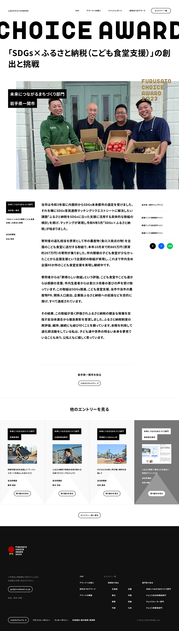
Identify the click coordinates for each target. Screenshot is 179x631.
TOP (77, 10)
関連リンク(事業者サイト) (152, 217)
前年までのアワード (138, 10)
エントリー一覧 (161, 10)
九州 (130, 608)
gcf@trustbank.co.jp (20, 589)
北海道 (115, 589)
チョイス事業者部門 (154, 608)
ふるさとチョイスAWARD (18, 10)
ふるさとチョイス (17, 620)
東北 (114, 595)
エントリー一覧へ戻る (89, 515)
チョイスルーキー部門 (155, 601)
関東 (114, 601)
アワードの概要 (86, 595)
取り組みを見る (22, 493)
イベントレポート (115, 10)
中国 (130, 595)
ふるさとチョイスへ (88, 383)
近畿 (130, 589)
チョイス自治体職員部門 (156, 595)
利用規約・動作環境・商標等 (83, 620)
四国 (130, 601)
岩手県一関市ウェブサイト (152, 205)
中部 (114, 608)
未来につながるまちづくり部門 (158, 589)
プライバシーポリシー (41, 620)
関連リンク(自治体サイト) (152, 225)
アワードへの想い (93, 10)
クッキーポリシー (61, 620)
